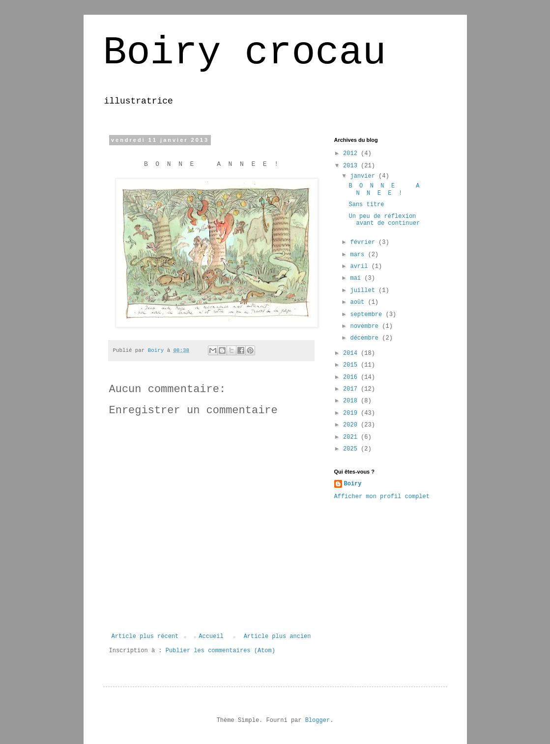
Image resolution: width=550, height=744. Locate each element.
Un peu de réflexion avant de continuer (384, 220)
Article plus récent (145, 636)
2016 (352, 377)
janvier (364, 176)
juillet (364, 290)
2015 (352, 365)
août (359, 302)
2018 (352, 401)
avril (360, 266)
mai (357, 278)
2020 (352, 425)
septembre (367, 314)
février (364, 242)
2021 (352, 437)
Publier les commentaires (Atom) (220, 650)
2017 (352, 389)
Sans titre (366, 204)
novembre (366, 326)
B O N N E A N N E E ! (385, 189)
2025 (352, 449)
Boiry (353, 483)
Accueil (211, 636)
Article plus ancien (277, 636)
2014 (352, 353)
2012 (352, 153)
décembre (366, 338)
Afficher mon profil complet (382, 496)
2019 (352, 413)
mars (359, 254)
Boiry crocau (244, 52)
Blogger (317, 720)
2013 (352, 165)
